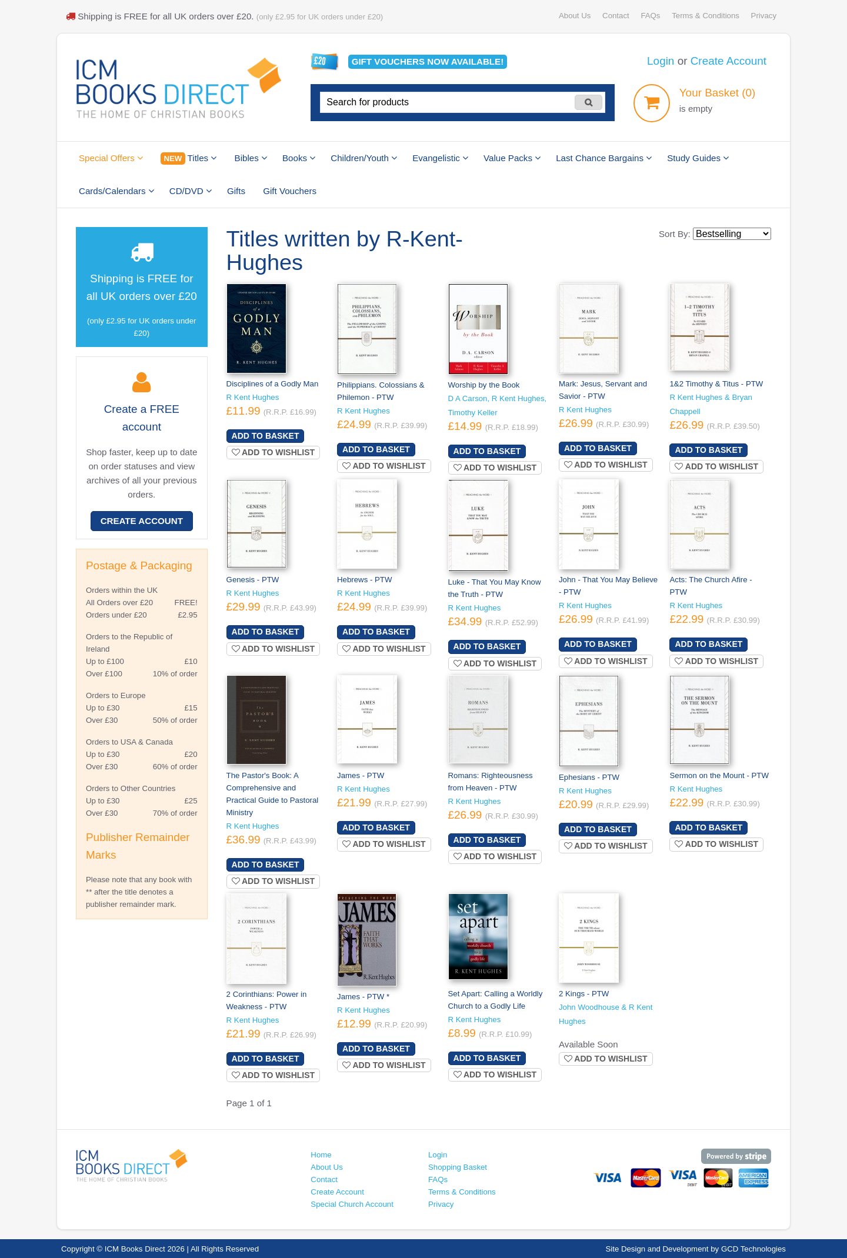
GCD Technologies (753, 1248)
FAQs (650, 15)
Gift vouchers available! (428, 61)
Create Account (728, 61)
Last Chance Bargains (604, 158)
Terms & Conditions (705, 15)
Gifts (236, 191)
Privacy (763, 15)
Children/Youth (364, 158)
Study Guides (698, 158)
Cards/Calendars (116, 191)
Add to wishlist (273, 452)
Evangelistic (440, 158)
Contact (615, 15)
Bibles (251, 158)
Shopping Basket (457, 1167)
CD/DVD (190, 191)
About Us (575, 15)
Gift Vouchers (289, 191)
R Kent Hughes (252, 397)
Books (298, 158)
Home (321, 1154)
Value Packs (512, 158)
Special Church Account (352, 1204)
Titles (188, 158)
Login (660, 61)
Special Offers (111, 158)
